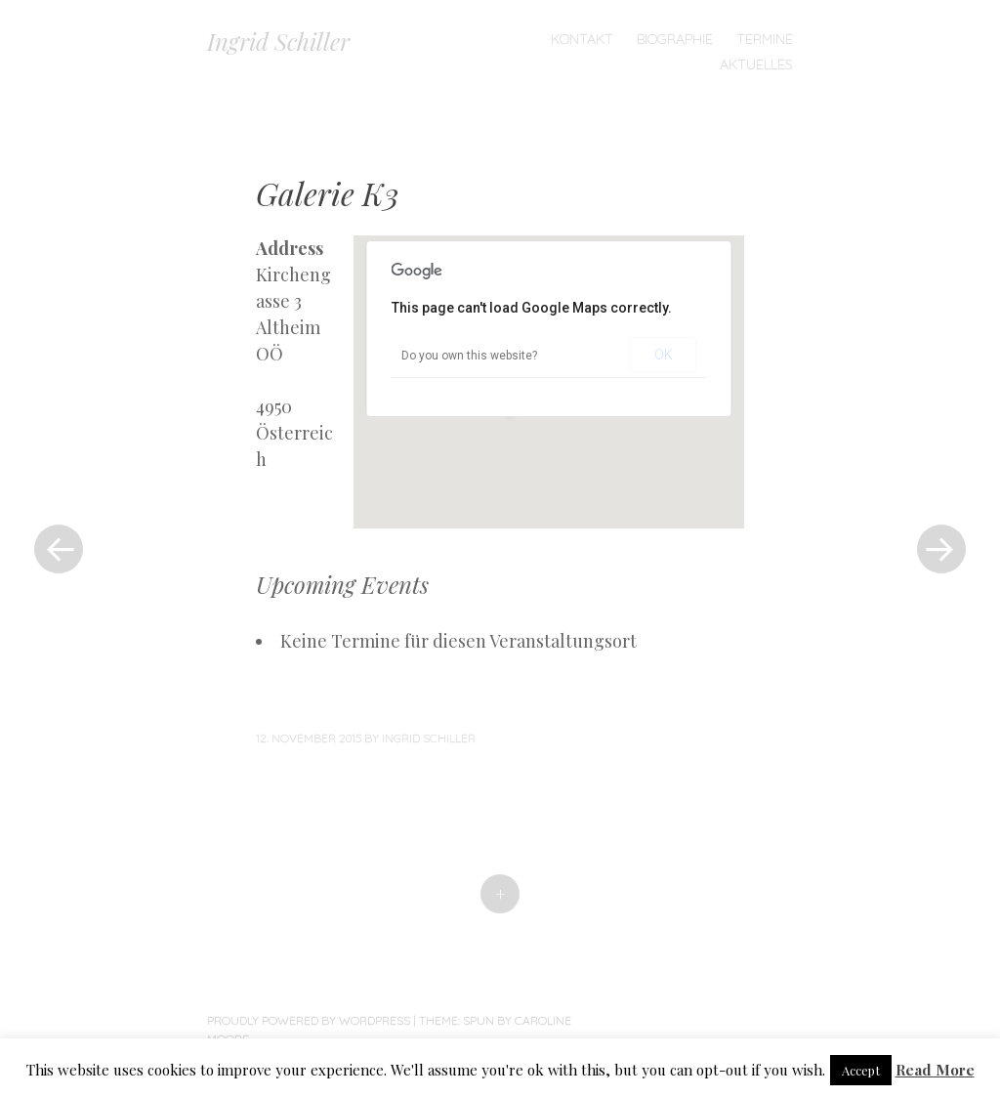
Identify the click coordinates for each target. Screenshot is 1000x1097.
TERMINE (764, 39)
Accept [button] (861, 1070)
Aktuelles (756, 64)
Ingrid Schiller (278, 41)
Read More (935, 1069)
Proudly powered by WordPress (308, 1020)
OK (663, 354)
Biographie (675, 39)
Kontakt (582, 39)
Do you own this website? (469, 355)
